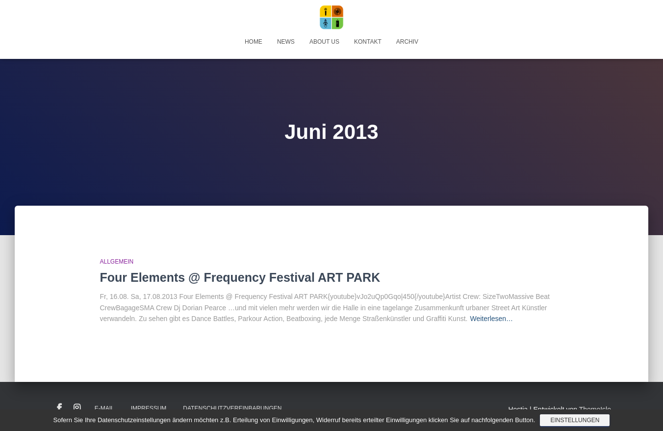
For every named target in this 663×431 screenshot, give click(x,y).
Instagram (77, 408)
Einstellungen (574, 420)
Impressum (149, 408)
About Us (324, 41)
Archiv (407, 41)
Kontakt (368, 41)
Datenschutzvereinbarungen (232, 408)
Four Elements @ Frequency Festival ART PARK (240, 277)
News (286, 41)
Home (253, 41)
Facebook (59, 408)
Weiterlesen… (491, 319)
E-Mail (104, 408)
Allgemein (117, 261)
